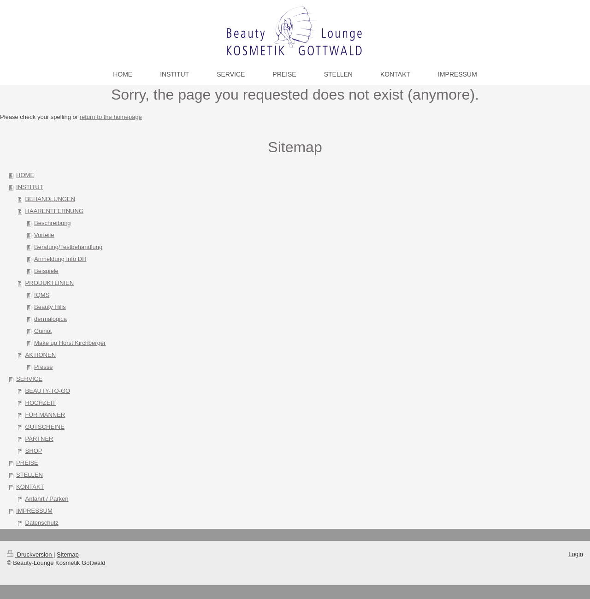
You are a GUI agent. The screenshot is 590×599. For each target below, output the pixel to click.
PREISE (27, 462)
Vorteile (44, 234)
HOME (25, 175)
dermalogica (50, 318)
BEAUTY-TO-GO (48, 390)
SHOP (33, 450)
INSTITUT (29, 187)
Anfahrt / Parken (47, 498)
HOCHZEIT (40, 402)
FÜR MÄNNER (45, 414)
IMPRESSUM (34, 510)
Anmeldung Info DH (60, 258)
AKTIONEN (40, 354)
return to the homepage (111, 116)
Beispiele (46, 270)
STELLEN (29, 474)
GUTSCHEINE (45, 426)
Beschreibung (52, 222)
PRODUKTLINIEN (49, 282)
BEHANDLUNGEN (50, 199)
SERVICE (29, 378)
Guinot (43, 330)
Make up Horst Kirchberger (70, 342)
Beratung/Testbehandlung (68, 246)
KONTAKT (30, 486)
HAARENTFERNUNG (54, 211)
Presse (43, 366)
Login (575, 554)
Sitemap (68, 554)
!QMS (41, 294)
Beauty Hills (50, 306)
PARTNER (39, 438)
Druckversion (30, 554)
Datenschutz (42, 522)
